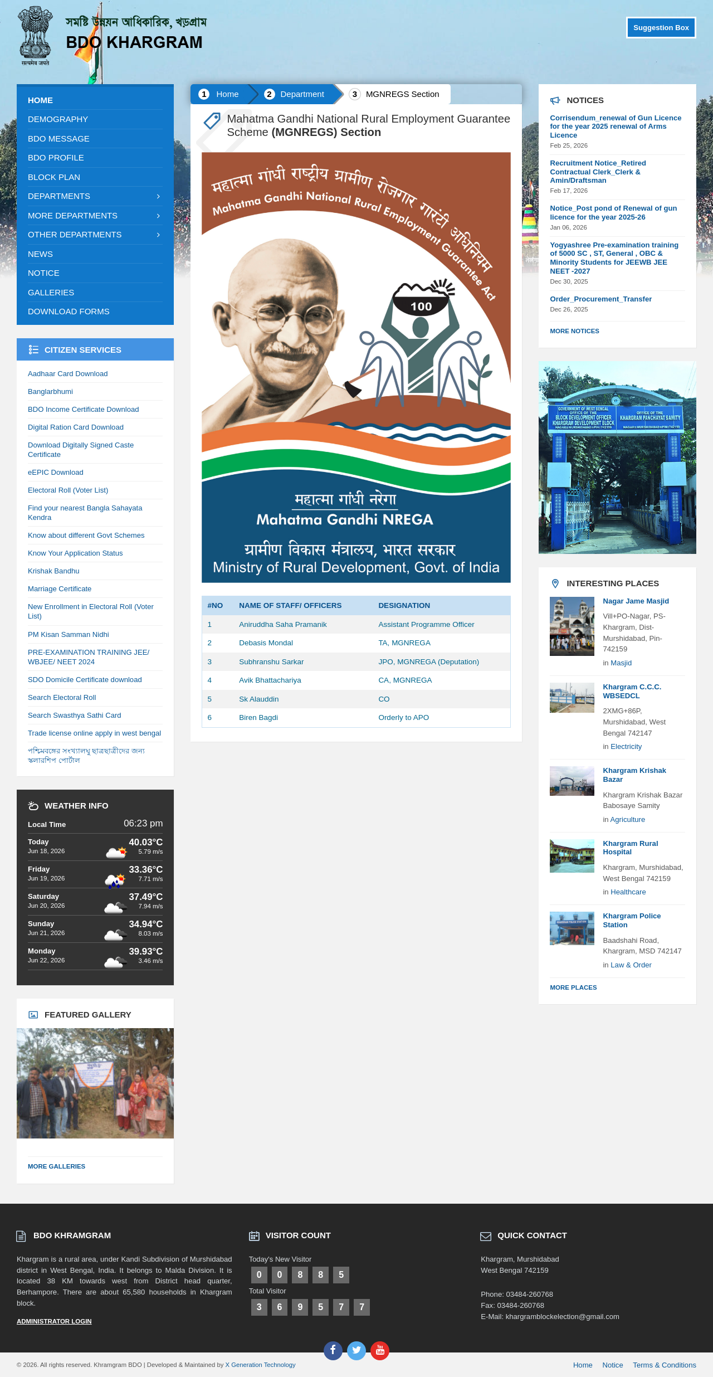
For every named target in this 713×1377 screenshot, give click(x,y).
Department (302, 94)
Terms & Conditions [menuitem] (664, 1365)
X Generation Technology (261, 1364)
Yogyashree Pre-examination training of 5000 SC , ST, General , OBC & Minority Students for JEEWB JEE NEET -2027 (614, 258)
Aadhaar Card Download (68, 373)
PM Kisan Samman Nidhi (68, 634)
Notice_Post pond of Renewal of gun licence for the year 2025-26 (613, 212)
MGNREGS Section (402, 94)
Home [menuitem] (583, 1365)
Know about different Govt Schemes (86, 535)
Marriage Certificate (59, 589)
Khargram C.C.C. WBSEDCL (632, 691)
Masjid (621, 663)
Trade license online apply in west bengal (94, 733)
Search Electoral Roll (62, 697)
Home (227, 94)
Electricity (626, 746)
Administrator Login (54, 1321)
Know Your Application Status (75, 553)
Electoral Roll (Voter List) (68, 490)
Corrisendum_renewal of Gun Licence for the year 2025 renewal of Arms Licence (615, 127)
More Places (573, 987)
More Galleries (56, 1166)
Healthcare (628, 892)
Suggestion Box (661, 27)
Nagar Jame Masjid (636, 601)
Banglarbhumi (50, 391)
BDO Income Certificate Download (83, 409)
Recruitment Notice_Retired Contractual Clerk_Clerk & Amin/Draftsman (598, 172)
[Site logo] (114, 62)
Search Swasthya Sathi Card (74, 715)
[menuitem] (95, 100)
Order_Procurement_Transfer (601, 299)
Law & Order (631, 965)
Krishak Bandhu (54, 571)
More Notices (574, 331)
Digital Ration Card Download (76, 427)
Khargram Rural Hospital (630, 848)
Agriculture (628, 819)
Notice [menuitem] (613, 1365)
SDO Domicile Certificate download (85, 679)
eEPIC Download (56, 472)
